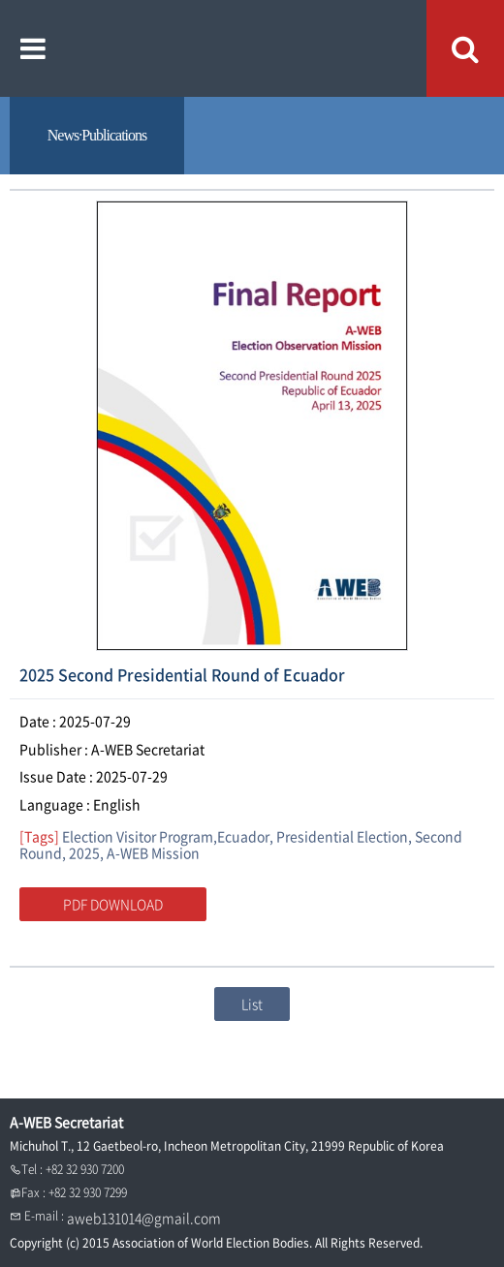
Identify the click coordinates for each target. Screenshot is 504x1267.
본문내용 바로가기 (0, 0)
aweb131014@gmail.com (144, 1217)
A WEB (252, 48)
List (252, 1003)
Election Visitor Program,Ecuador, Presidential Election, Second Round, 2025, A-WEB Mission (240, 844)
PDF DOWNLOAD (113, 903)
